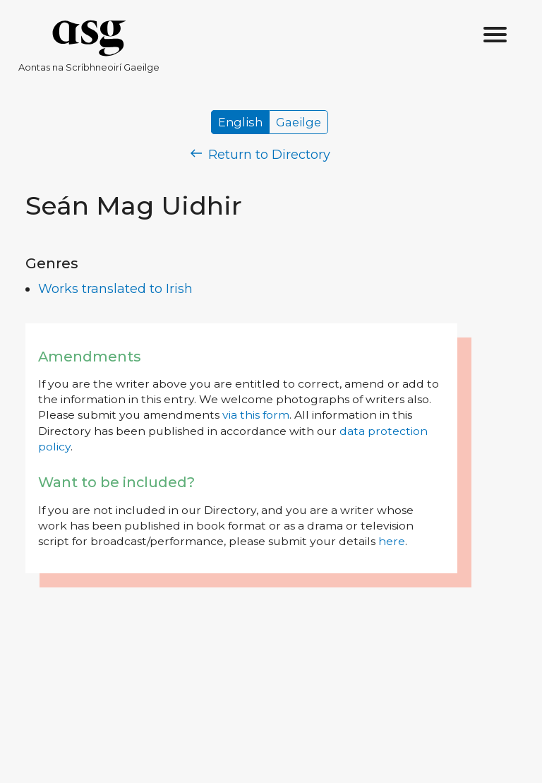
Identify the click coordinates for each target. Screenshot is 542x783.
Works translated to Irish (115, 289)
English (240, 122)
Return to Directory (260, 154)
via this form (255, 415)
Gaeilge (298, 122)
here (391, 541)
